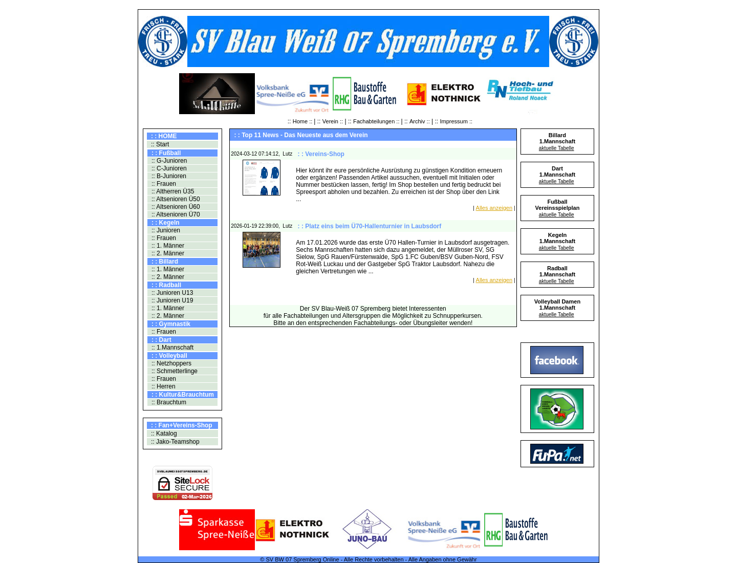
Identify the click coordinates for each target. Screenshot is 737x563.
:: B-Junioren (168, 176)
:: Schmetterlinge (174, 371)
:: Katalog (163, 433)
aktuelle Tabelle (556, 148)
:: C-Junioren (168, 168)
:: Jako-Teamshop (174, 441)
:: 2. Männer (167, 253)
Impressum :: (456, 121)
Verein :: (332, 121)
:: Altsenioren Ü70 (175, 214)
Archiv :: (419, 121)
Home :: (303, 121)
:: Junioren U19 (171, 300)
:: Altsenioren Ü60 (175, 206)
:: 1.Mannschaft (171, 347)
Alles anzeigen (494, 208)
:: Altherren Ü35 (172, 191)
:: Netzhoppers (170, 363)
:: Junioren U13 (171, 292)
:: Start (159, 144)
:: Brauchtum (168, 402)
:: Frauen (163, 183)
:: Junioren (165, 230)
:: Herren (163, 386)
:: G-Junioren (168, 160)
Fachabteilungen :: (377, 121)
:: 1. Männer (167, 245)
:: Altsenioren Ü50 (175, 199)
